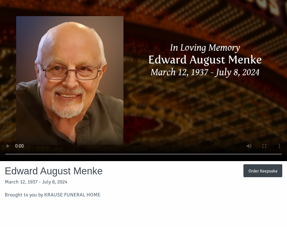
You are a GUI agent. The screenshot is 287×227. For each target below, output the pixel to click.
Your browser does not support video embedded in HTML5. (143, 80)
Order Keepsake (263, 171)
